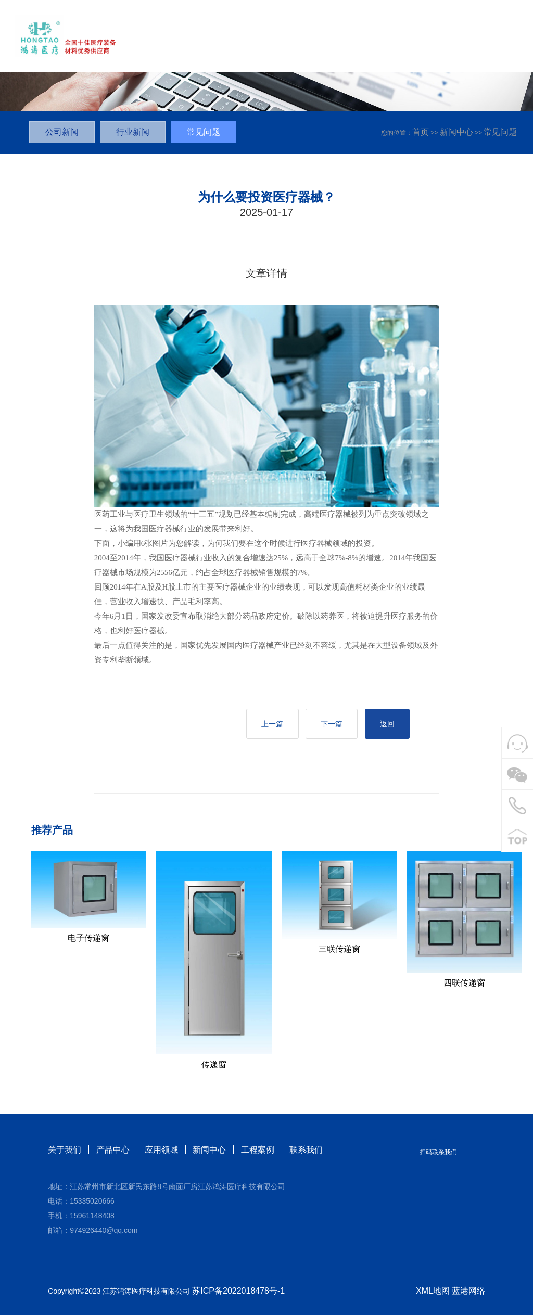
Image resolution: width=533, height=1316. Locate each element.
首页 (420, 131)
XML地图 (433, 1291)
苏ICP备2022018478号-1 (238, 1291)
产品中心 (113, 1150)
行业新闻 (132, 131)
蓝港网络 (468, 1291)
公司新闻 (62, 131)
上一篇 (268, 724)
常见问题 (500, 131)
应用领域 (161, 1150)
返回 (386, 724)
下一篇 (329, 724)
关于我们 (64, 1150)
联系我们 (306, 1150)
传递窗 (213, 1065)
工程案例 (258, 1150)
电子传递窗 (88, 938)
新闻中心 (456, 131)
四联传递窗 (464, 983)
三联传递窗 (339, 950)
